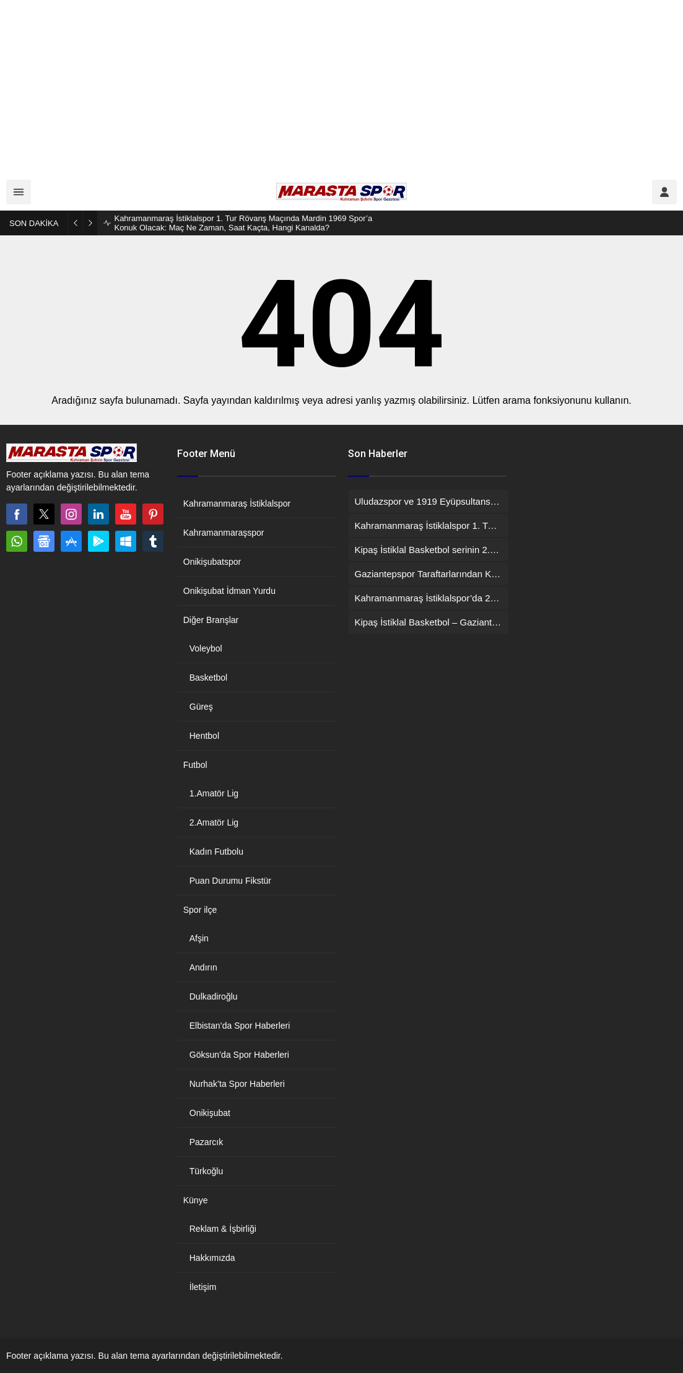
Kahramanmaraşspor (223, 533)
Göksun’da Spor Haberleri (239, 1055)
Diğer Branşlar (210, 620)
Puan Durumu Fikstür (230, 881)
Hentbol (204, 736)
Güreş (201, 707)
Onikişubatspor (212, 562)
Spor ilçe (200, 910)
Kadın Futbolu (216, 851)
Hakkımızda (212, 1258)
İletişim (203, 1287)
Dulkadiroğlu (213, 996)
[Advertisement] (341, 86)
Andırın (203, 967)
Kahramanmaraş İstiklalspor (237, 503)
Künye (195, 1200)
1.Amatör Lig (213, 793)
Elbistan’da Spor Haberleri (239, 1026)
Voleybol (205, 648)
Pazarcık (206, 1142)
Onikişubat (209, 1113)
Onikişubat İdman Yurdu (229, 591)
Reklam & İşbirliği (222, 1229)
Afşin (199, 938)
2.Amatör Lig (213, 822)
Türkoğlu (206, 1171)
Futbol (195, 765)
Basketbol (208, 677)
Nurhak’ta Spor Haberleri (237, 1084)
